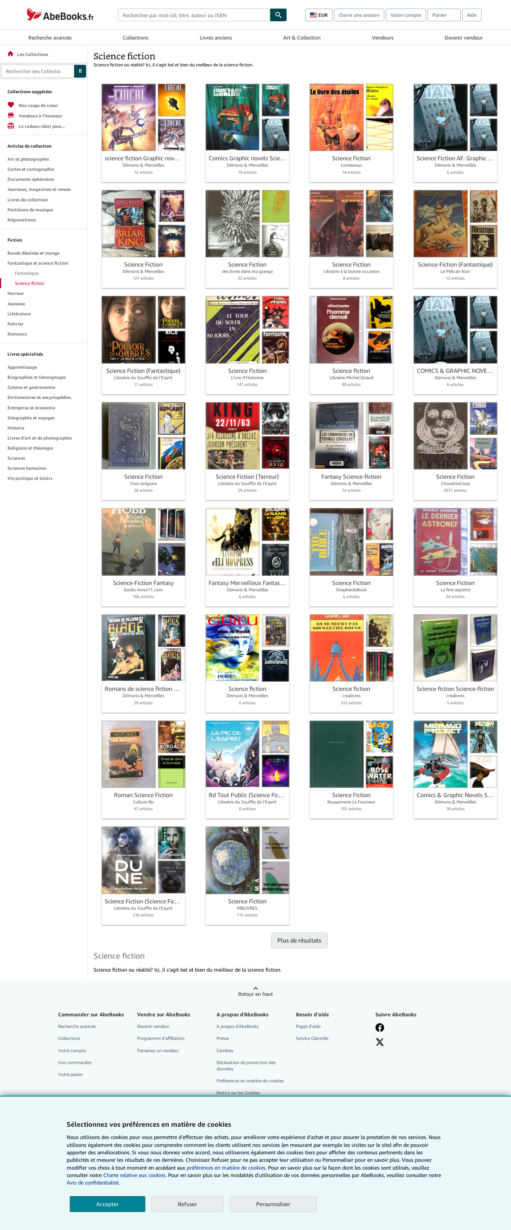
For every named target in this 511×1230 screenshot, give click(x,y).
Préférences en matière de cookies (250, 1080)
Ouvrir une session (359, 15)
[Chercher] (278, 15)
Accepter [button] (107, 1204)
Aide (472, 15)
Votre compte (406, 15)
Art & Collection (302, 37)
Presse (223, 1038)
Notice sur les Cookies (238, 1092)
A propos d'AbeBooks (238, 1026)
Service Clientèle (312, 1038)
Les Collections (27, 54)
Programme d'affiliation (160, 1038)
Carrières (225, 1050)
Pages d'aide (308, 1026)
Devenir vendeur (464, 37)
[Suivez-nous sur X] (379, 1042)
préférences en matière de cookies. (226, 1167)
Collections (135, 37)
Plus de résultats (299, 940)
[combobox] (194, 15)
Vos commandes (74, 1062)
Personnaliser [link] (273, 1204)
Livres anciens (216, 37)
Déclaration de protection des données (246, 1066)
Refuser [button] (187, 1204)
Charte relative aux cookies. (135, 1175)
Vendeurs (383, 37)
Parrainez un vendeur (158, 1050)
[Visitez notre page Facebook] (379, 1027)
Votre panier (70, 1074)
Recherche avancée (50, 37)
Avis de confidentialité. (93, 1182)
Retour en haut (255, 994)
